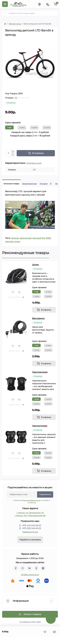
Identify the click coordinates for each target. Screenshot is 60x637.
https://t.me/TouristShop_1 (43, 568)
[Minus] (13, 154)
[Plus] (13, 151)
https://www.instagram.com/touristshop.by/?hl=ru (23, 568)
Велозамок (38, 318)
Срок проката (12, 122)
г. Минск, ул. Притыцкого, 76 (30, 513)
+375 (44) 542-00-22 (31, 525)
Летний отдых (15, 24)
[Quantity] (8, 153)
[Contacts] (48, 4)
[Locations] (39, 4)
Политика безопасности (31, 500)
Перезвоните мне (30, 532)
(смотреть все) (34, 163)
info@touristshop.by (30, 575)
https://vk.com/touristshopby (29, 568)
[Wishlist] (13, 292)
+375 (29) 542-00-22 (31, 528)
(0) (16, 98)
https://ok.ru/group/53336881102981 (36, 568)
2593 (48, 238)
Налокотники (39, 425)
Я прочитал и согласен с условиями (30, 501)
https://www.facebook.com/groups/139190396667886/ (15, 568)
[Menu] (5, 4)
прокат (15, 238)
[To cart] (44, 310)
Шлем (35, 264)
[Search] (5, 13)
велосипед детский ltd (32, 238)
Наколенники (39, 372)
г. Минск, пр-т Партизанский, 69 (30, 515)
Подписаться (45, 494)
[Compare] (19, 292)
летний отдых (12, 241)
